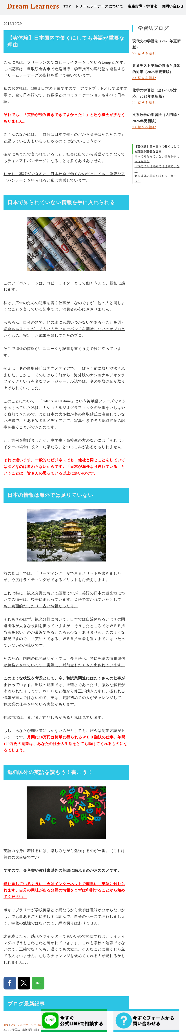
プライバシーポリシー (23, 1024)
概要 (6, 1024)
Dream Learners (33, 6)
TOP (67, 6)
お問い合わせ (173, 6)
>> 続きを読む (144, 53)
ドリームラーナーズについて (99, 6)
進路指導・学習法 (142, 6)
